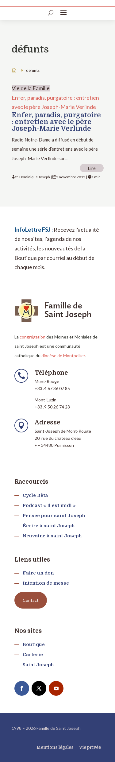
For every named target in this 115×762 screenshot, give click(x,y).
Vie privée (90, 747)
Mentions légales (55, 747)
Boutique (34, 644)
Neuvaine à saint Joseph (52, 536)
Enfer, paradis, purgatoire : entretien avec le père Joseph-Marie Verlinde (56, 121)
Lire (92, 168)
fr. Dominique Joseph (32, 177)
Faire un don (38, 573)
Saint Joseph (38, 664)
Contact (31, 600)
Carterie (33, 654)
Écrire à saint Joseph (49, 525)
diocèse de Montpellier (63, 355)
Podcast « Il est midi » (49, 505)
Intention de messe (46, 583)
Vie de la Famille (31, 88)
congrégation (32, 336)
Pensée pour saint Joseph (54, 515)
